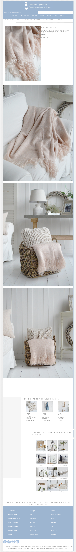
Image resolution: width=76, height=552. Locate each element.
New (57, 15)
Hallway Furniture (12, 514)
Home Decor (32, 530)
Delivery (53, 518)
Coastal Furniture (38, 504)
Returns (53, 522)
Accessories (42, 15)
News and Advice (56, 514)
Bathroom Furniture (13, 526)
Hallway (15, 15)
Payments (54, 530)
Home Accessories (13, 19)
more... (61, 420)
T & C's (53, 526)
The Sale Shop (33, 534)
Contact (61, 15)
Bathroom (34, 15)
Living (21, 15)
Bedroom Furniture (13, 522)
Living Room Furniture (14, 518)
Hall (30, 514)
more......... (50, 420)
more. (32, 420)
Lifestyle (51, 15)
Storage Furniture (12, 530)
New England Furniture (41, 502)
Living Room (32, 518)
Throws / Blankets (34, 19)
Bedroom (27, 15)
